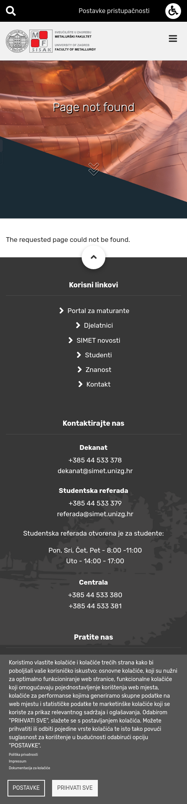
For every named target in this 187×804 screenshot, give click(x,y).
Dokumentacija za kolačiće (29, 768)
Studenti (98, 355)
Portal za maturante (98, 311)
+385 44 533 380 (95, 595)
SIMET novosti (98, 340)
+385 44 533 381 (95, 606)
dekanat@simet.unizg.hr (95, 471)
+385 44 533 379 (95, 503)
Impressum (17, 761)
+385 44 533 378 (95, 460)
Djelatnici (98, 325)
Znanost (98, 370)
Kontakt (98, 384)
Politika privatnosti (23, 755)
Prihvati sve (75, 788)
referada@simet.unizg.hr (95, 514)
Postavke (26, 788)
